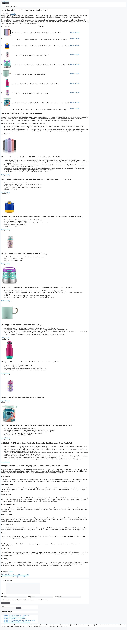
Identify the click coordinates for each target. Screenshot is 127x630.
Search (3, 608)
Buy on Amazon (74, 32)
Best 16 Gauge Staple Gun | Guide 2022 (15, 620)
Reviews (10, 571)
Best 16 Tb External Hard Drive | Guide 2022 (17, 624)
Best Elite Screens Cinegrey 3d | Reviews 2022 (15, 575)
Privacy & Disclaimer (12, 6)
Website (55, 598)
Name (2, 598)
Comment (3, 595)
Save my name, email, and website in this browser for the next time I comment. (25, 602)
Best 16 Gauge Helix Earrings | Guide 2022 (16, 617)
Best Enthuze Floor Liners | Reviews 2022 (14, 576)
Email (28, 598)
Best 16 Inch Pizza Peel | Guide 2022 (14, 619)
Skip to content (5, 1)
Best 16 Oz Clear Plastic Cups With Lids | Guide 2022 (19, 622)
